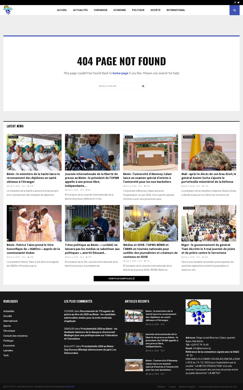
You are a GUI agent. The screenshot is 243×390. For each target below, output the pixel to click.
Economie (120, 10)
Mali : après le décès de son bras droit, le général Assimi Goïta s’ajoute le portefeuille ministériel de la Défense (208, 178)
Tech (6, 355)
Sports (7, 326)
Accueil (62, 10)
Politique (138, 10)
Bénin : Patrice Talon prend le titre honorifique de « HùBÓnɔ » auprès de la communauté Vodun (33, 249)
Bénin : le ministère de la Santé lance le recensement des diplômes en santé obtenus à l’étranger (33, 178)
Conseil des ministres (15, 335)
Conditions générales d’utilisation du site (218, 387)
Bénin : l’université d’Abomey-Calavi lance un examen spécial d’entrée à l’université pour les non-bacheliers (147, 178)
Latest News (15, 126)
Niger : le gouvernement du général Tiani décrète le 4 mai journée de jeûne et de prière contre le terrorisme (208, 249)
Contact (172, 387)
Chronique (100, 10)
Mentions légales (187, 387)
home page (120, 73)
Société (155, 10)
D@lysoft (70, 386)
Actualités (80, 10)
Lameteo (8, 350)
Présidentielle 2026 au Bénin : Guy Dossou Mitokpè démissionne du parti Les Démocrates (90, 349)
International (176, 10)
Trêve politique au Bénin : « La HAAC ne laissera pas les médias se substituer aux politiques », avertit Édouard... (92, 249)
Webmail (161, 387)
